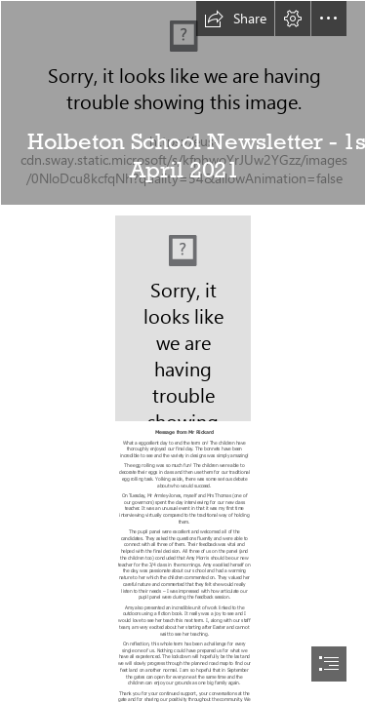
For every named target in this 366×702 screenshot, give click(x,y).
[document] (183, 351)
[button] (235, 18)
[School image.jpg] (183, 103)
